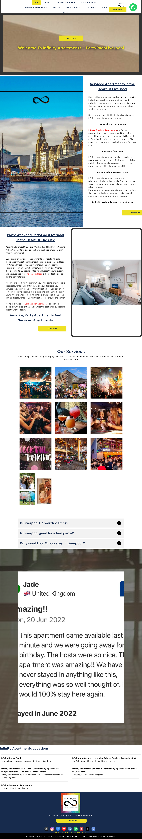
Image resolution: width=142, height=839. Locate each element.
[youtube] (64, 829)
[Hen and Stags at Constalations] (35, 383)
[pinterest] (81, 829)
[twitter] (46, 829)
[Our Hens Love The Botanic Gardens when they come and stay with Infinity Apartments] (71, 383)
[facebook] (58, 829)
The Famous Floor (34, 274)
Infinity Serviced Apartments (102, 130)
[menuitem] (37, 2)
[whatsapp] (76, 829)
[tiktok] (87, 829)
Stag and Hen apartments (36, 303)
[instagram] (52, 829)
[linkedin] (70, 829)
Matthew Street (37, 289)
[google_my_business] (93, 829)
